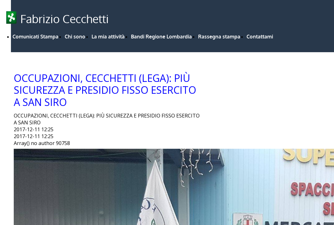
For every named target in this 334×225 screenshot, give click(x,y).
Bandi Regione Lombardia (161, 36)
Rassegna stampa (219, 36)
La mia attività (108, 36)
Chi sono (75, 36)
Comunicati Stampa (35, 36)
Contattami (260, 36)
